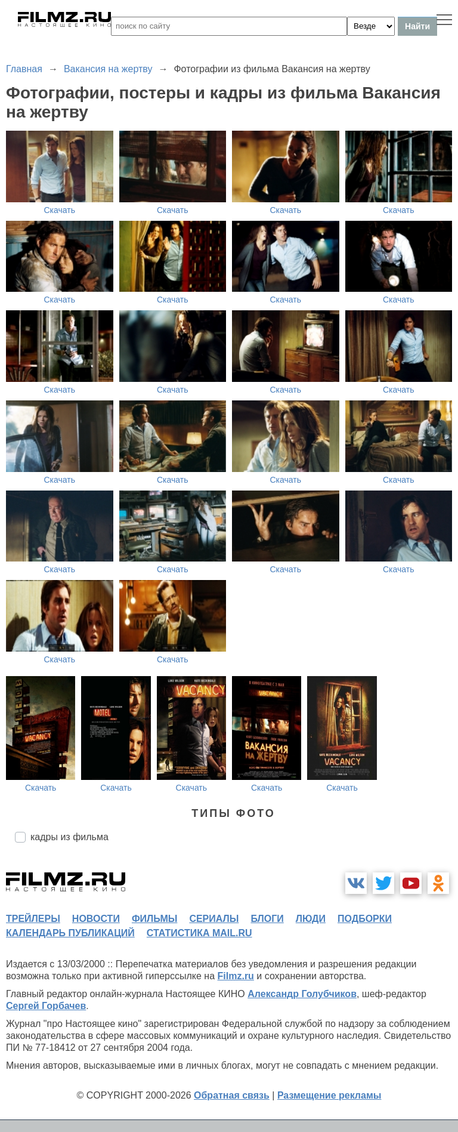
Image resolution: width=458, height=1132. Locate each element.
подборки (365, 919)
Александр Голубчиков (302, 994)
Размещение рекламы (329, 1095)
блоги (266, 919)
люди (311, 919)
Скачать (60, 210)
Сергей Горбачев (46, 1006)
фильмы (154, 919)
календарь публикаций (70, 933)
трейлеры (33, 919)
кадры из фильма (69, 837)
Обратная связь (232, 1095)
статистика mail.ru (199, 933)
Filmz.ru (236, 976)
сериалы (214, 919)
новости (96, 919)
